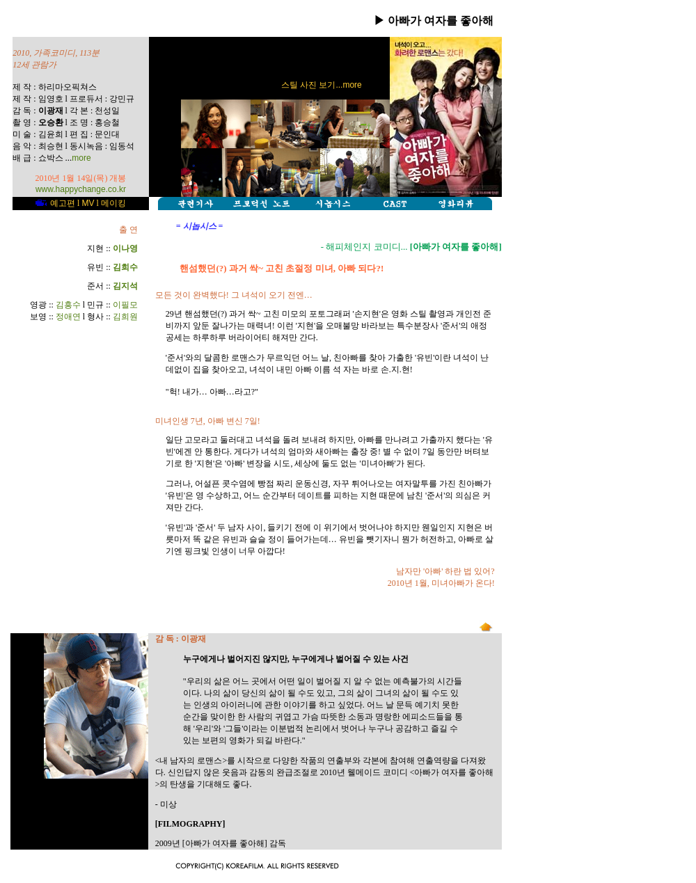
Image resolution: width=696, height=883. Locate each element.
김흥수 (68, 305)
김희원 (125, 316)
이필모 (125, 305)
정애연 (68, 316)
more (81, 158)
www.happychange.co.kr (80, 189)
